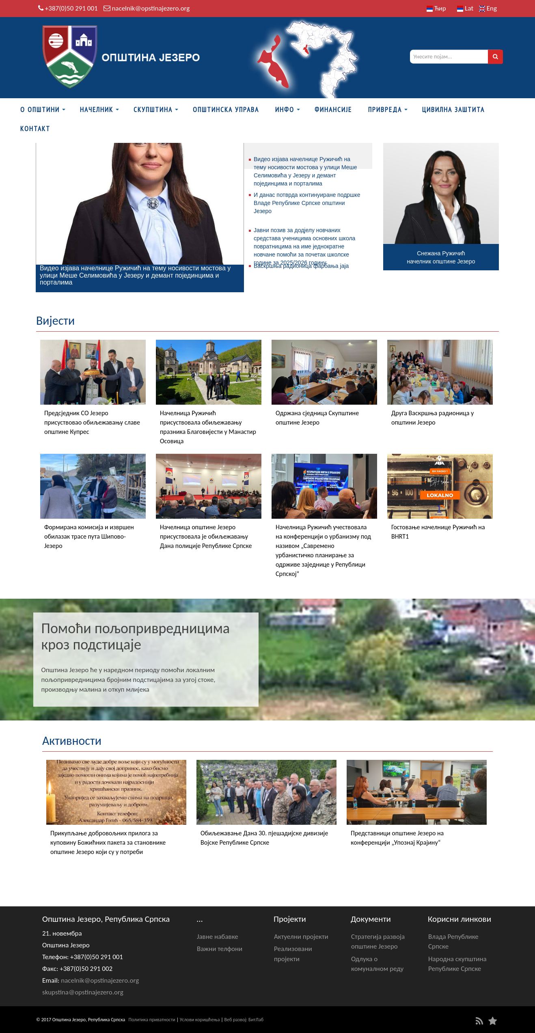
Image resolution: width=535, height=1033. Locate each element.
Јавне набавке (217, 936)
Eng (488, 8)
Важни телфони (219, 949)
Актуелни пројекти (301, 936)
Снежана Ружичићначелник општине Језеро (441, 257)
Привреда (385, 109)
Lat (465, 8)
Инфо (284, 109)
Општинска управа (226, 109)
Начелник (96, 109)
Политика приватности (152, 1019)
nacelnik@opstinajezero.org (151, 8)
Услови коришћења (200, 1019)
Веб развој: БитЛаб (243, 1019)
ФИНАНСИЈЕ (333, 109)
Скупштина (153, 109)
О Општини (40, 109)
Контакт (35, 128)
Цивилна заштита (453, 109)
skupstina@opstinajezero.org (82, 992)
